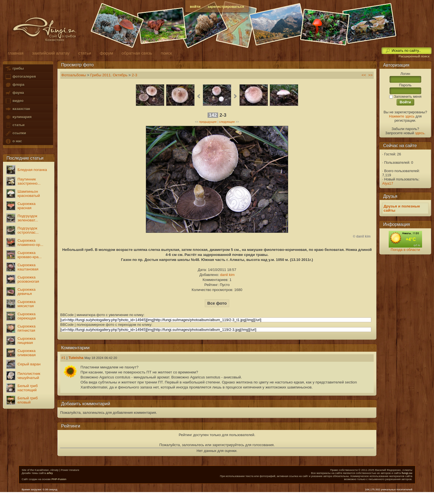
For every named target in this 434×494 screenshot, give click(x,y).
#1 (63, 358)
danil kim (227, 275)
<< (363, 75)
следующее (227, 121)
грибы (14, 68)
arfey (50, 473)
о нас (13, 141)
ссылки (15, 133)
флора (14, 84)
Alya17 (387, 183)
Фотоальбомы (73, 75)
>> (370, 75)
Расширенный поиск (413, 56)
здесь (420, 133)
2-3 (134, 75)
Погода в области (405, 250)
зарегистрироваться (226, 6)
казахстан (17, 109)
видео (14, 100)
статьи (15, 125)
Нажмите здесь (402, 116)
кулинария (18, 117)
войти (195, 6)
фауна (14, 92)
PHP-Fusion (58, 479)
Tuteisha (75, 358)
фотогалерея (20, 76)
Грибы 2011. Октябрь (109, 75)
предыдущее (208, 121)
